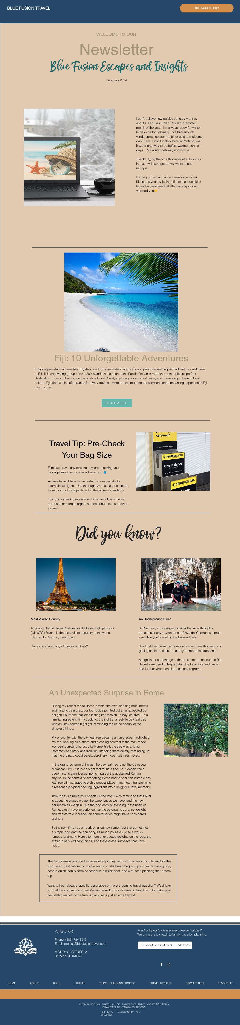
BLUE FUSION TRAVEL (28, 8)
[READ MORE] (117, 403)
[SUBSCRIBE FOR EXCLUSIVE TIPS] (165, 945)
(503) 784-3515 (76, 939)
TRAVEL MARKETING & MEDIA (153, 1004)
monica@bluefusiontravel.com (85, 944)
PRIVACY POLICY (111, 1007)
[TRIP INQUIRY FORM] (207, 8)
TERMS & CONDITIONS (133, 1007)
